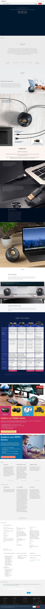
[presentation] (19, 594)
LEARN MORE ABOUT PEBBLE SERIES (9, 431)
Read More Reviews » (22, 519)
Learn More (13, 370)
